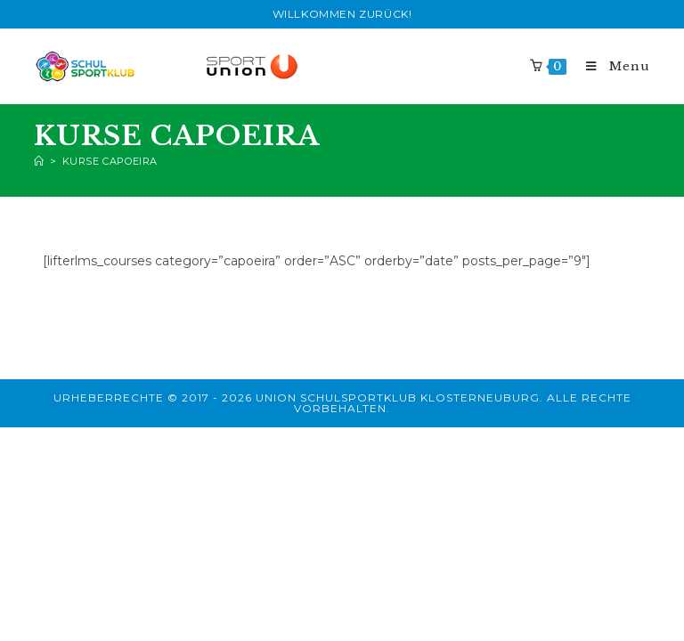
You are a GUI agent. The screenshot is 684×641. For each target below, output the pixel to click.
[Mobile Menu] (610, 66)
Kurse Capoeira (110, 161)
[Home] (39, 161)
